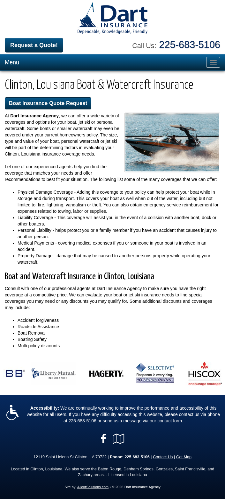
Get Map (183, 457)
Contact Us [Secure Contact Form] (163, 457)
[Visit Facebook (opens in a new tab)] (103, 439)
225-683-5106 (189, 44)
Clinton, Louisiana (46, 469)
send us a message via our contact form (142, 420)
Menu (12, 62)
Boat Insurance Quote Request (48, 103)
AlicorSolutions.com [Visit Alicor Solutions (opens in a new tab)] (93, 487)
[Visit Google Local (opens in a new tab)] (118, 439)
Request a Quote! (34, 45)
